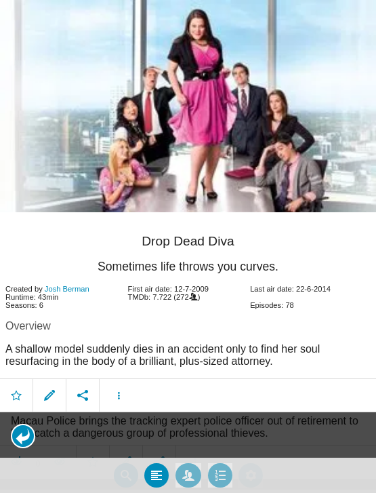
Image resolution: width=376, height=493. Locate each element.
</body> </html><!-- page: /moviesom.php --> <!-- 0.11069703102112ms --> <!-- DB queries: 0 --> (188, 246)
